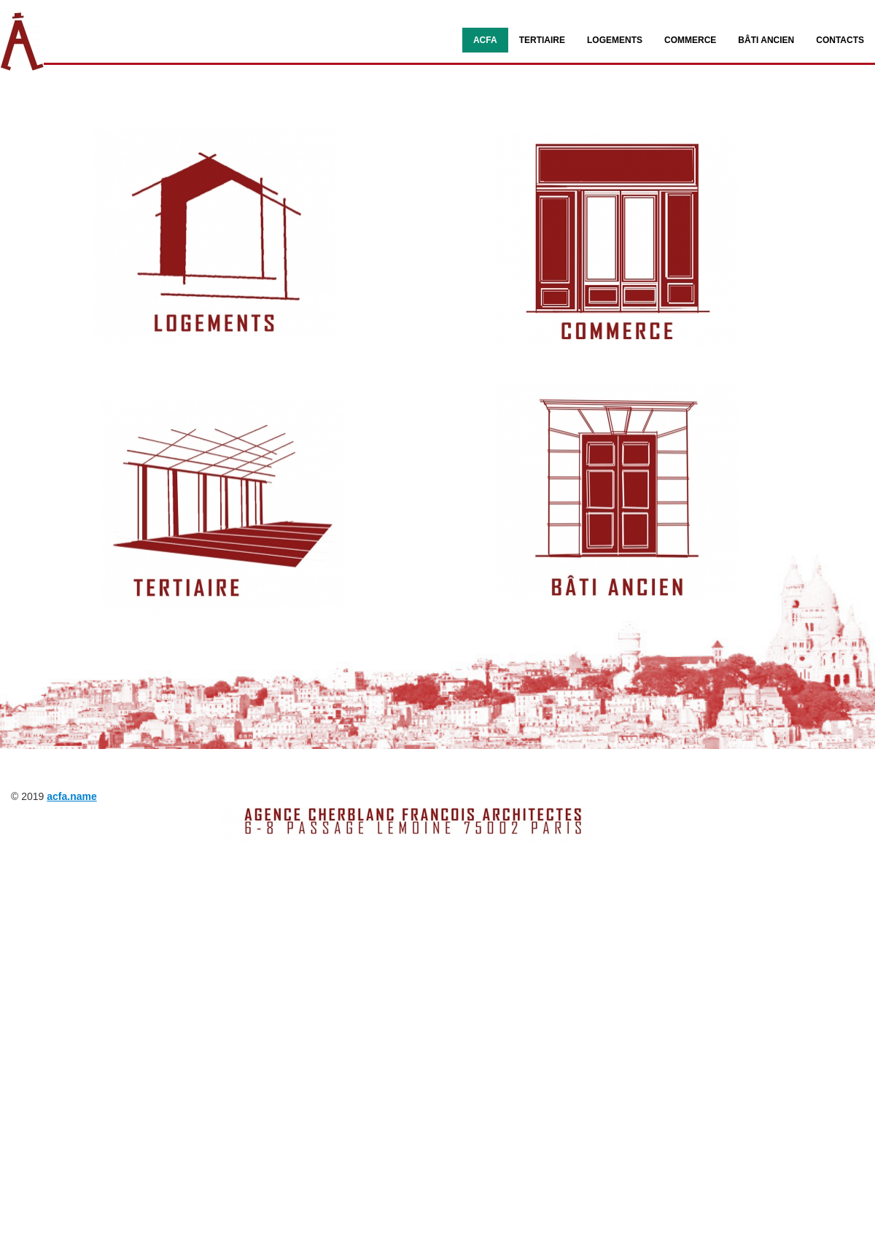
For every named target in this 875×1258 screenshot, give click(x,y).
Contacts (840, 40)
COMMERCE (690, 40)
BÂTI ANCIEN (766, 40)
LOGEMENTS (614, 40)
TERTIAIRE (542, 40)
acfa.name (71, 796)
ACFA (485, 40)
